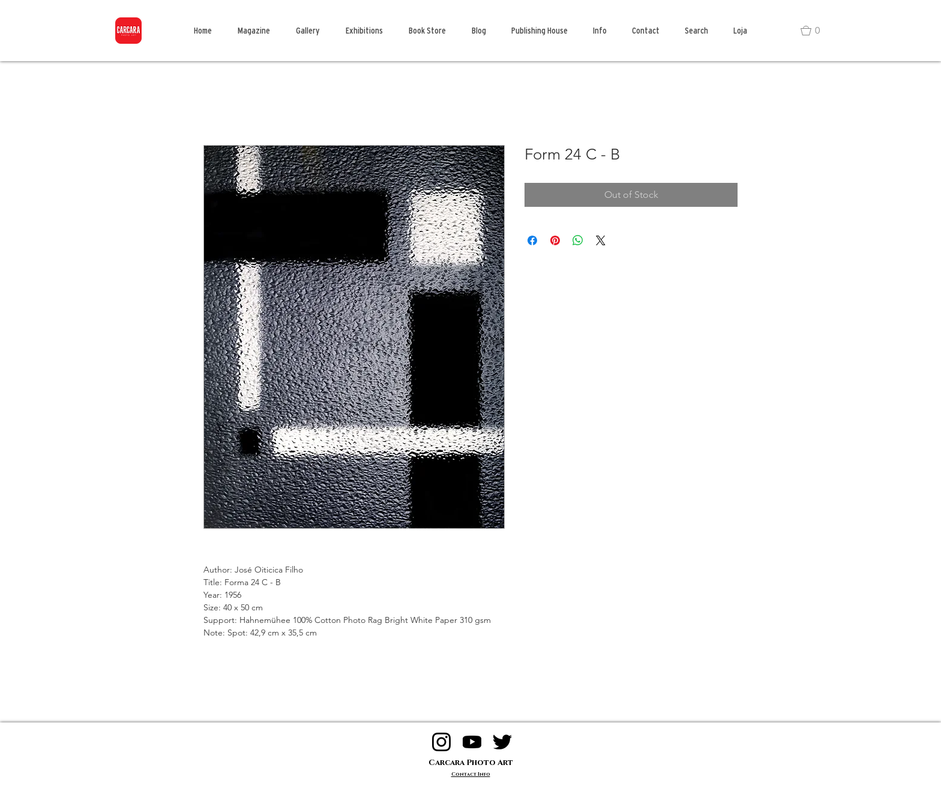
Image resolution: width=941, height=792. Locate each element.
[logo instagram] (441, 742)
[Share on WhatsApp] (578, 240)
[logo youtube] (472, 742)
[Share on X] (601, 240)
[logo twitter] (502, 742)
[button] (816, 30)
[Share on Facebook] (532, 240)
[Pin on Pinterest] (555, 240)
